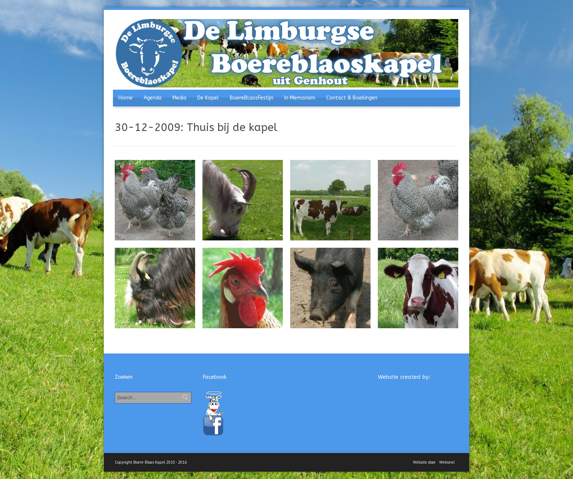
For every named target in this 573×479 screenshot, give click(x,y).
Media (179, 98)
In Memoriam (299, 98)
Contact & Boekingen (351, 98)
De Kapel (208, 98)
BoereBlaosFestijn (251, 98)
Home (125, 98)
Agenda (153, 98)
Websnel (447, 462)
